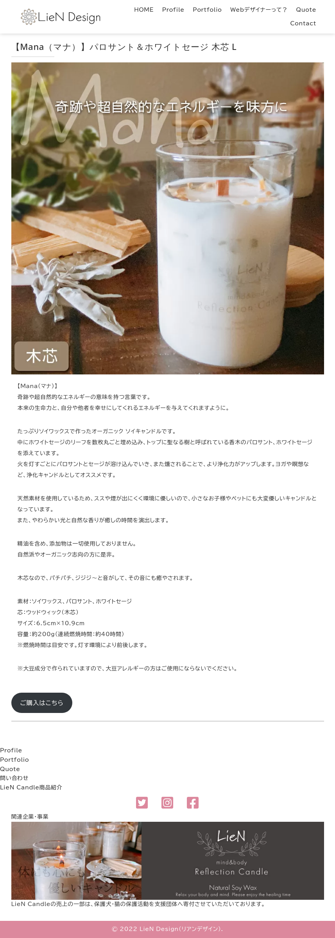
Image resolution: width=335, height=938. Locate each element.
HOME (144, 9)
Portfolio (207, 9)
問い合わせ (14, 778)
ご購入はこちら (41, 703)
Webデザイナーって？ (259, 9)
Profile (173, 9)
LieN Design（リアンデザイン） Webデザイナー (64, 26)
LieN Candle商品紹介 (31, 787)
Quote (306, 9)
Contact (303, 23)
